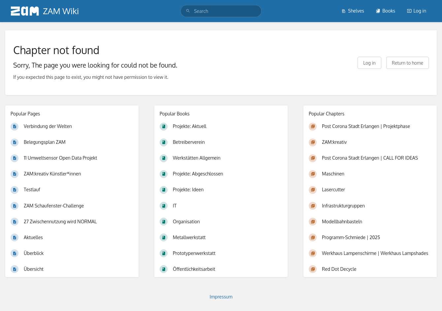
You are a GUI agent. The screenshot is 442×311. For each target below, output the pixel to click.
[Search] (188, 11)
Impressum (220, 296)
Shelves (352, 11)
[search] (221, 11)
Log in (416, 11)
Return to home (407, 63)
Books (385, 11)
